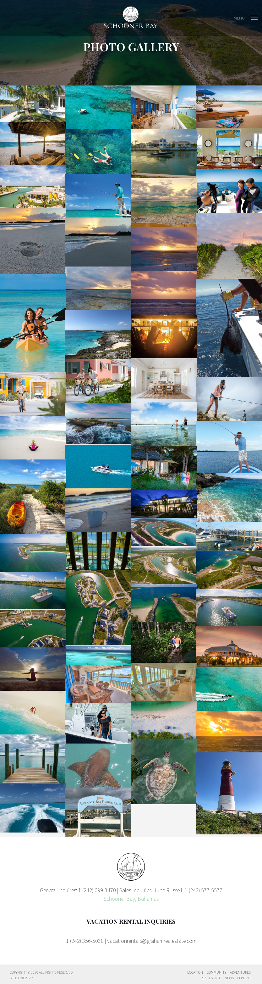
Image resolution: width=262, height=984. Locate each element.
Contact (244, 978)
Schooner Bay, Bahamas (131, 898)
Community (216, 972)
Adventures (240, 972)
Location (195, 972)
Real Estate (211, 978)
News (229, 978)
